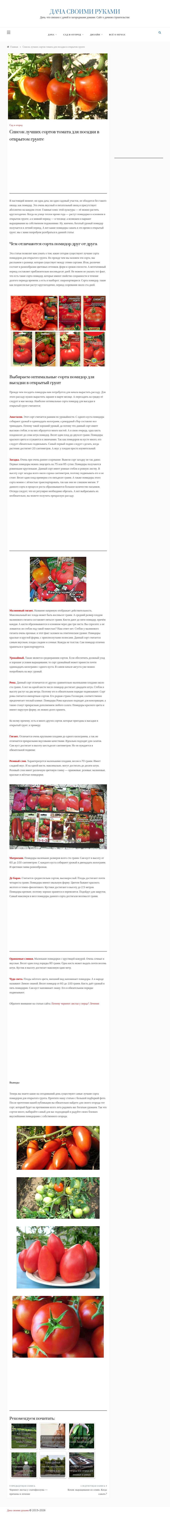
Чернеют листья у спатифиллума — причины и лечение (28, 1492)
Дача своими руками (85, 12)
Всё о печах (117, 34)
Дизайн (96, 34)
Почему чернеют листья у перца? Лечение (75, 1003)
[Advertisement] (58, 170)
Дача (52, 34)
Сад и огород (73, 34)
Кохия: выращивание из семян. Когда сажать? (87, 1492)
